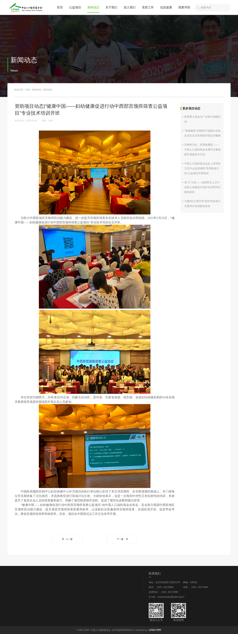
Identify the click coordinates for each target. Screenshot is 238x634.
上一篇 (67, 539)
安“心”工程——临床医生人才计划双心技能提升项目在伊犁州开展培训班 (202, 187)
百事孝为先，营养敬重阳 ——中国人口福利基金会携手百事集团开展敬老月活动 (202, 149)
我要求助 (184, 7)
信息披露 (166, 7)
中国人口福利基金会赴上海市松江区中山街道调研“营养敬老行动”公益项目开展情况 (202, 168)
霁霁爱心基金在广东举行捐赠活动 (202, 119)
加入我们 (130, 7)
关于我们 (111, 7)
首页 (60, 7)
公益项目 (75, 7)
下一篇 (122, 539)
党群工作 (148, 7)
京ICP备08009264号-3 (123, 630)
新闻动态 (93, 7)
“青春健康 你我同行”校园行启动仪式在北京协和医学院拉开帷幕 (202, 133)
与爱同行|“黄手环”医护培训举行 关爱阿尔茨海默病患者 (202, 204)
